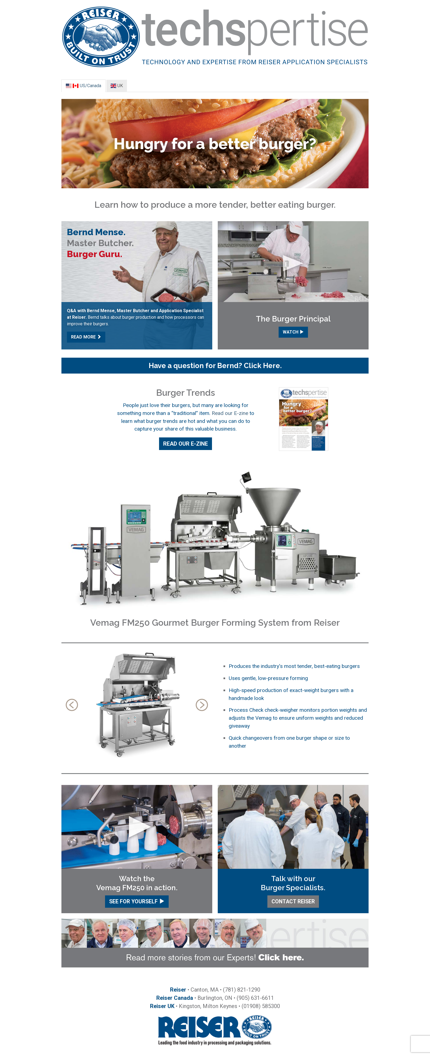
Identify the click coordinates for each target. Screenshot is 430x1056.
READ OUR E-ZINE (185, 443)
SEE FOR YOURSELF (137, 901)
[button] (215, 366)
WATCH (293, 332)
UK (117, 85)
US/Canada (83, 85)
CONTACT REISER (293, 901)
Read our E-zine (230, 413)
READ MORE (86, 337)
